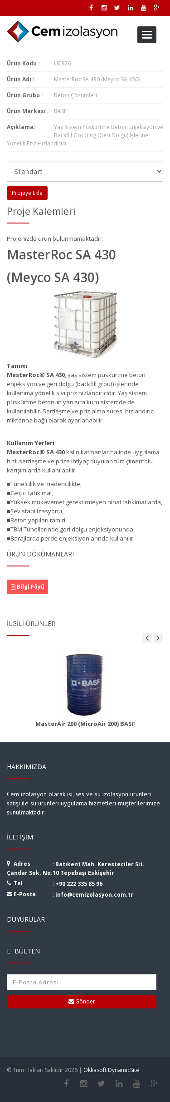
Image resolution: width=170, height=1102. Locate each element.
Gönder (81, 1001)
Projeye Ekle (27, 193)
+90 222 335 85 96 (78, 884)
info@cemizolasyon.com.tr (94, 894)
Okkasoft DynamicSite (111, 1070)
